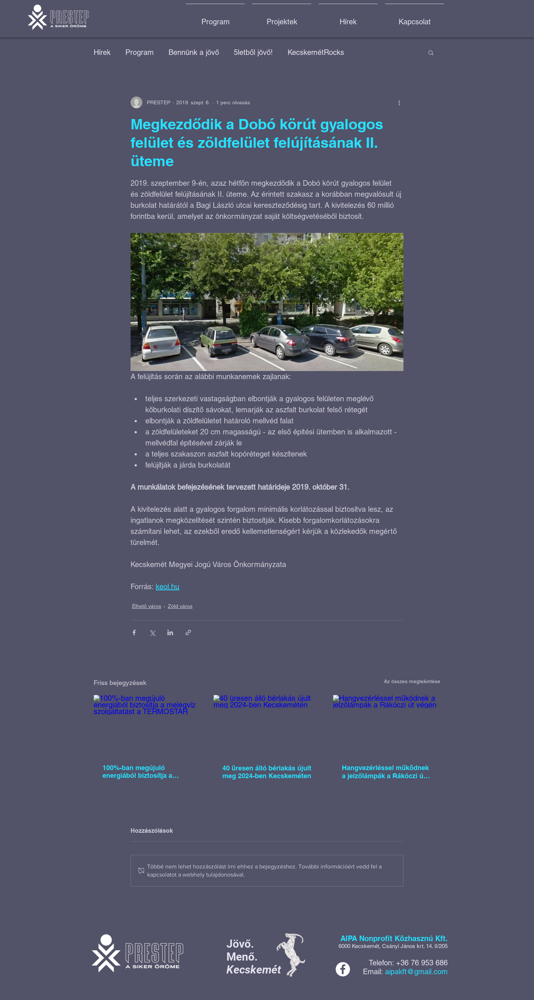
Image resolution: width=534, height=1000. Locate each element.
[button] (430, 52)
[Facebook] (343, 969)
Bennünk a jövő (194, 52)
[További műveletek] (399, 102)
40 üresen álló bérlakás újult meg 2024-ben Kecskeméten (266, 772)
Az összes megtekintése (412, 681)
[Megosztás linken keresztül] (188, 632)
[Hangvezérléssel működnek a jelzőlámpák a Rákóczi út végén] (386, 725)
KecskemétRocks (316, 52)
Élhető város (146, 606)
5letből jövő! (253, 52)
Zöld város (180, 606)
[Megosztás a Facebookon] (134, 632)
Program (139, 52)
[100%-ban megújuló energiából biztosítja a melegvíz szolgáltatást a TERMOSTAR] (147, 725)
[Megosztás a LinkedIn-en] (170, 632)
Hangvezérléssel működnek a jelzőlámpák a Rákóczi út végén (385, 772)
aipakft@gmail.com (416, 971)
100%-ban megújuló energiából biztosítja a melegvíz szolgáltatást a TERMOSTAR (140, 771)
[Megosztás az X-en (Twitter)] (152, 632)
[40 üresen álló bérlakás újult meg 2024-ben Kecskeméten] (267, 725)
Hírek (102, 52)
